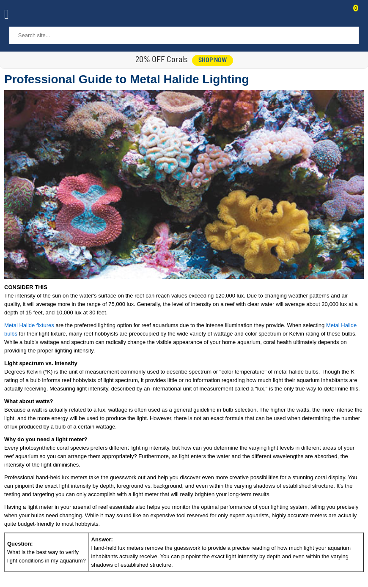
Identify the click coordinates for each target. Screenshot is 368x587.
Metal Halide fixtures (29, 325)
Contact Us (335, 15)
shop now (212, 60)
